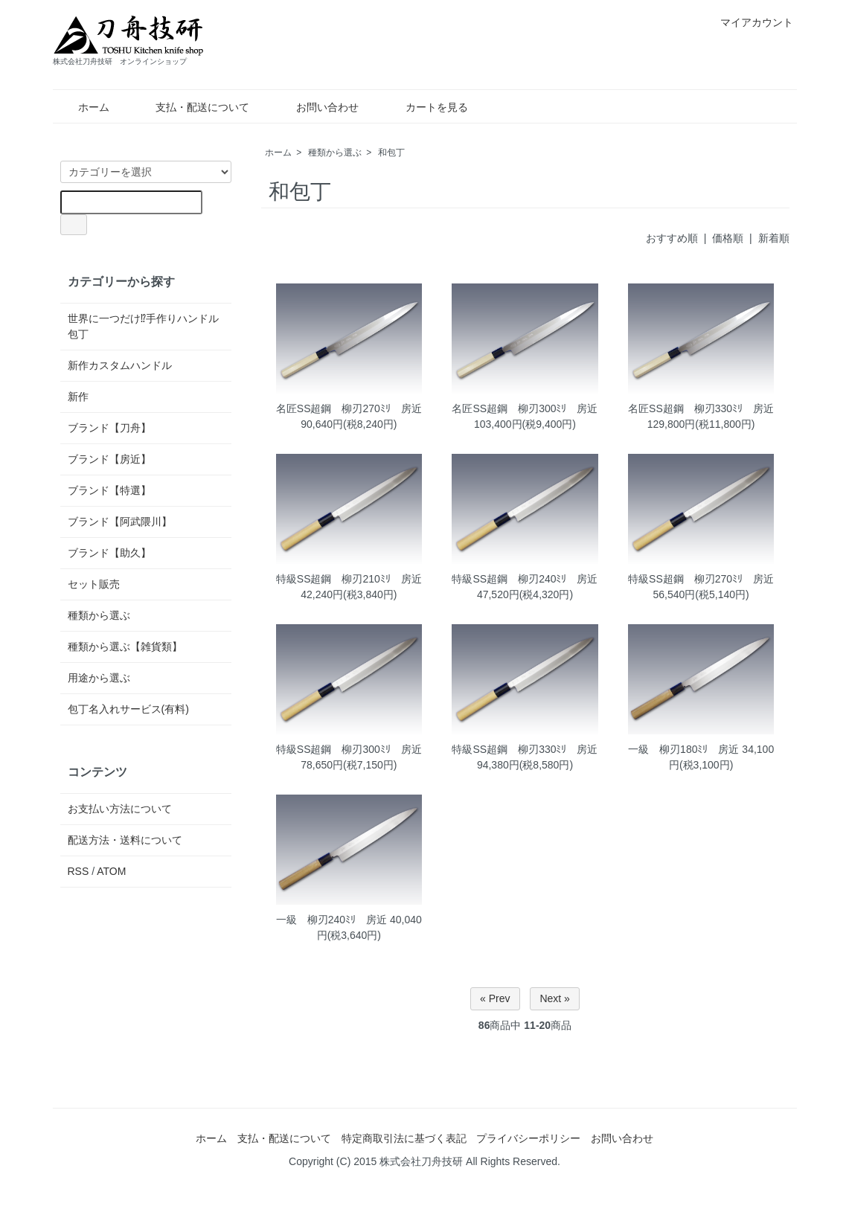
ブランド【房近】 (109, 459)
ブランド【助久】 (109, 553)
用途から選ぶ (99, 678)
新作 (78, 396)
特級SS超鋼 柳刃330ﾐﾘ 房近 (524, 749)
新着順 (773, 238)
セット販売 (94, 584)
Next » (554, 998)
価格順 (727, 238)
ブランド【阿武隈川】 (120, 521)
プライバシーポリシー (528, 1138)
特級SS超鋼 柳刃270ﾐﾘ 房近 (701, 579)
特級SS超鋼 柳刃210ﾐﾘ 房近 (349, 579)
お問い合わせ (317, 107)
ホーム (83, 107)
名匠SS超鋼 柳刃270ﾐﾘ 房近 (349, 408)
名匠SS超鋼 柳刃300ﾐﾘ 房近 (524, 408)
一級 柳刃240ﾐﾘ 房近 (331, 920)
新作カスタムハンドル (120, 365)
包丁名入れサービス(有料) (128, 709)
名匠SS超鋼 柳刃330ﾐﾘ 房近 (701, 408)
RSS (78, 871)
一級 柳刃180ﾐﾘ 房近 (683, 749)
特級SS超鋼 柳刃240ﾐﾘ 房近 (524, 579)
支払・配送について (191, 107)
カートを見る (426, 107)
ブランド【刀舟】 (109, 428)
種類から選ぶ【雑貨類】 (125, 646)
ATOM (111, 871)
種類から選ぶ (335, 152)
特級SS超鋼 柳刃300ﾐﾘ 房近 (349, 749)
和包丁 (391, 152)
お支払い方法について (120, 809)
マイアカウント (749, 22)
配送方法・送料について (125, 840)
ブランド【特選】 (109, 490)
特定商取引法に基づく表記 (404, 1138)
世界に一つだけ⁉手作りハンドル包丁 (143, 326)
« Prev (495, 998)
